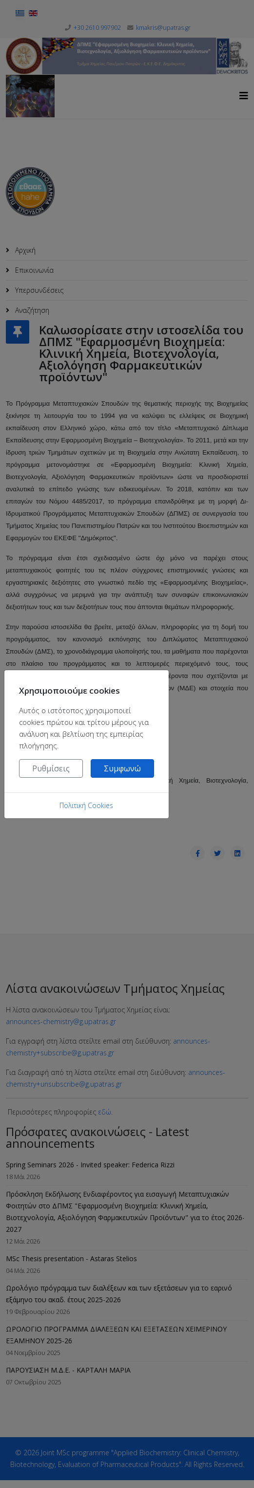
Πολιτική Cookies (86, 805)
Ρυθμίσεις (51, 768)
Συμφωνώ (122, 768)
